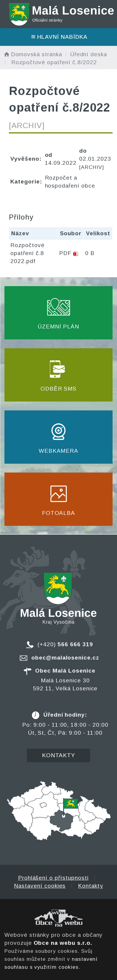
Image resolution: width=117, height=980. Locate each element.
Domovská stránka (32, 54)
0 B (90, 253)
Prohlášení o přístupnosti (53, 878)
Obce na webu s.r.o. (63, 943)
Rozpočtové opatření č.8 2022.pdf (27, 253)
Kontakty (58, 755)
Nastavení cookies (40, 886)
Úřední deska (88, 54)
